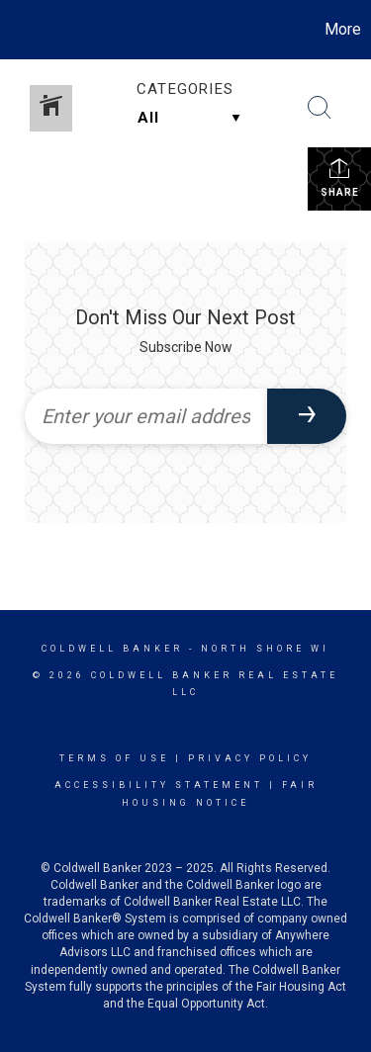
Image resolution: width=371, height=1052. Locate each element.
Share (340, 177)
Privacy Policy (250, 758)
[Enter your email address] (146, 416)
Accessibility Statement (158, 785)
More (343, 29)
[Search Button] (319, 107)
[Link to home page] (18, 29)
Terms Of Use (114, 758)
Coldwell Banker (112, 649)
